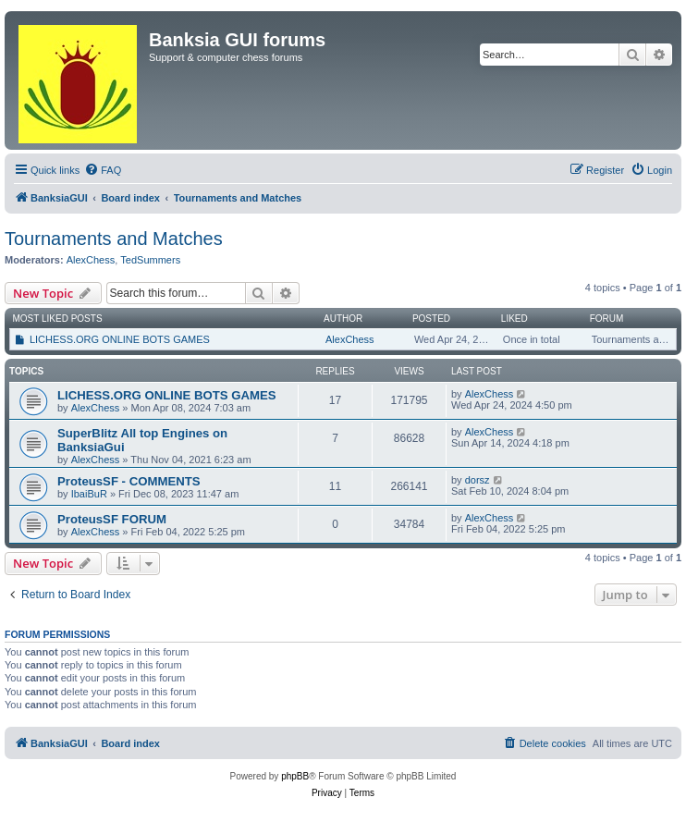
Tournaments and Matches (114, 238)
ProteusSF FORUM (111, 519)
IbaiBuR (89, 493)
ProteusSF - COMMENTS (129, 481)
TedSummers (150, 259)
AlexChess (91, 259)
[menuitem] (102, 170)
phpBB (295, 776)
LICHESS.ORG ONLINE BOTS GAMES (120, 339)
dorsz (477, 479)
